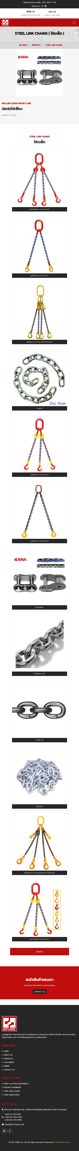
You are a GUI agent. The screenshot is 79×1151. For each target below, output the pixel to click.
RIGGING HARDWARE (11, 1087)
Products (7, 1058)
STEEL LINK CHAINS (54, 45)
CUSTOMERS (8, 1062)
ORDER (5, 1066)
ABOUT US (7, 1054)
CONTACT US (39, 991)
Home (23, 45)
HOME (5, 1051)
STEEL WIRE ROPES (11, 1094)
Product (36, 45)
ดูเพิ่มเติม (39, 951)
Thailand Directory (62, 1142)
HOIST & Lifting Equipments (15, 1083)
